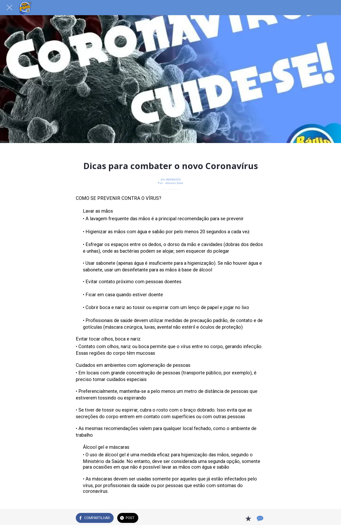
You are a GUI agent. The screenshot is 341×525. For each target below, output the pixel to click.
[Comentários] (259, 518)
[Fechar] (9, 7)
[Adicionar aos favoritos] (248, 518)
